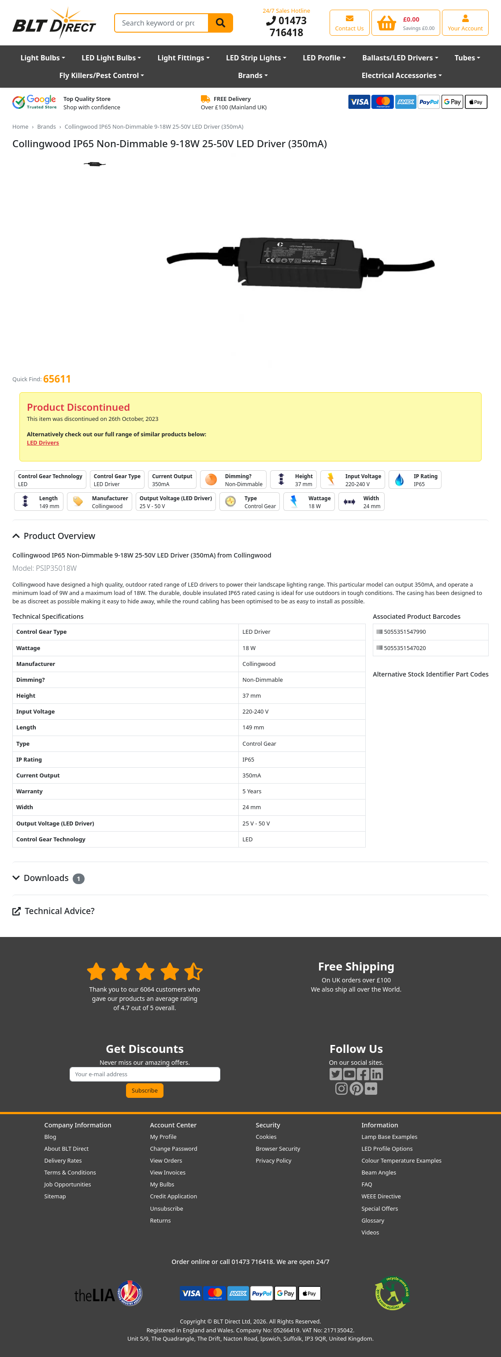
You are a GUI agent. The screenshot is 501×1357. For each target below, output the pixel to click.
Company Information (78, 1125)
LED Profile (322, 58)
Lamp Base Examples (390, 1137)
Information (380, 1125)
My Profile (163, 1137)
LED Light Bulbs (109, 58)
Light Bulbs (40, 58)
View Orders (166, 1160)
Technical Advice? (53, 911)
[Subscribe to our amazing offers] (145, 1074)
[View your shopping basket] (406, 22)
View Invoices (168, 1172)
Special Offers (380, 1208)
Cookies (266, 1137)
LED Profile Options (387, 1149)
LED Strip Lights (253, 58)
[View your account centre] (465, 22)
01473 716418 (286, 26)
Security (268, 1125)
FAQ (367, 1184)
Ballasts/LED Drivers (397, 58)
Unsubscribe (166, 1208)
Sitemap (55, 1196)
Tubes (465, 58)
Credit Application (173, 1196)
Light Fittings (181, 58)
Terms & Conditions (70, 1172)
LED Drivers (43, 442)
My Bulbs (162, 1184)
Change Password (173, 1149)
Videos (370, 1232)
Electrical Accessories (399, 75)
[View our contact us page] (350, 22)
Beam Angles (379, 1172)
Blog (50, 1137)
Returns (160, 1220)
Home (20, 126)
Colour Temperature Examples (402, 1160)
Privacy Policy (274, 1160)
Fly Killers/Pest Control (99, 75)
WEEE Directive (381, 1196)
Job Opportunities (68, 1184)
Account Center (173, 1125)
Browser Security (278, 1149)
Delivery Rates (63, 1160)
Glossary (373, 1220)
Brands (250, 75)
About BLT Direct (67, 1149)
